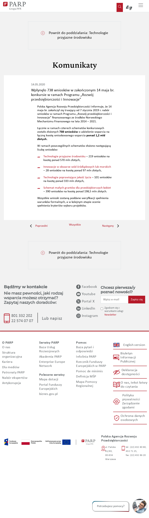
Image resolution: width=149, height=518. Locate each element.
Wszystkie (75, 224)
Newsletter (110, 314)
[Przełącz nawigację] (141, 6)
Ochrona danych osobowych (133, 418)
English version (134, 344)
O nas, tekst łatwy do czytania (133, 384)
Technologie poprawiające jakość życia (67, 177)
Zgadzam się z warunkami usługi (113, 309)
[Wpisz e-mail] (114, 299)
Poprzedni (38, 225)
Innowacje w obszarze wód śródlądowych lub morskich (77, 166)
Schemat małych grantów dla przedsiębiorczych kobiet (77, 187)
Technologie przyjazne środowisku (64, 156)
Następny (111, 225)
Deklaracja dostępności (130, 372)
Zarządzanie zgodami (130, 405)
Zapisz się (137, 299)
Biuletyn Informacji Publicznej (128, 357)
